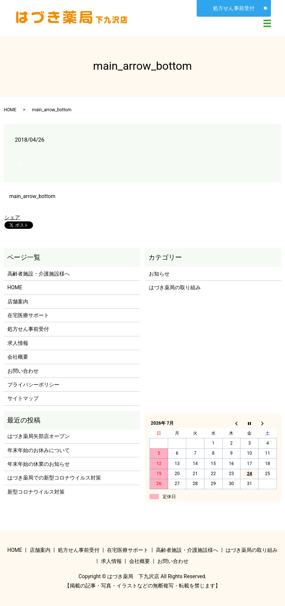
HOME (10, 109)
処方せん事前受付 (234, 8)
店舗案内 (17, 301)
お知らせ (159, 274)
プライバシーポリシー (33, 385)
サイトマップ (23, 398)
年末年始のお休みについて (38, 450)
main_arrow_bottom (32, 196)
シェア (12, 217)
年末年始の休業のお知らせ (38, 464)
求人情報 (17, 343)
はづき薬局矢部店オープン (38, 436)
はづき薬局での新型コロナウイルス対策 (54, 478)
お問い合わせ (23, 371)
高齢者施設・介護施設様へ (38, 274)
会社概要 (17, 357)
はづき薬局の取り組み (175, 287)
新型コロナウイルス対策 (36, 492)
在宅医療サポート (28, 315)
